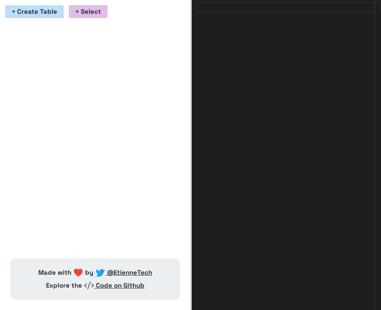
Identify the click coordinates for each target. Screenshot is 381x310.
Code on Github (114, 285)
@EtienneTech (123, 272)
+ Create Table (34, 11)
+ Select (88, 11)
